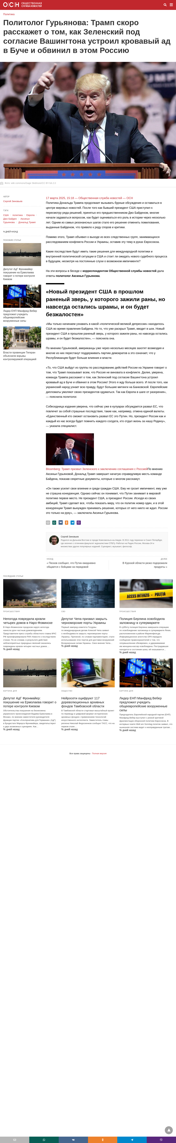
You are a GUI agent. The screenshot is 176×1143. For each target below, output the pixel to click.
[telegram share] (72, 523)
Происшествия (11, 611)
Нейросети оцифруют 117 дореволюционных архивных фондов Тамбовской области (82, 702)
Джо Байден (10, 218)
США (6, 215)
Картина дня (10, 691)
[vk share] (61, 522)
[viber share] (79, 523)
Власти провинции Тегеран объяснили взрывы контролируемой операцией (19, 356)
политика (17, 215)
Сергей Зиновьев (70, 536)
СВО (63, 611)
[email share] (48, 523)
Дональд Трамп (27, 222)
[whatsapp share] (54, 523)
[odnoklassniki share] (66, 523)
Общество (66, 691)
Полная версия (99, 753)
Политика (9, 14)
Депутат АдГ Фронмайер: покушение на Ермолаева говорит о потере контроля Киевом (29, 702)
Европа (30, 215)
